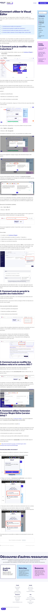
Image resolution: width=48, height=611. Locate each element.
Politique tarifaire (41, 26)
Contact (35, 3)
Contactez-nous (12, 545)
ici (19, 423)
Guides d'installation (17, 596)
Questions (17, 600)
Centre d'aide (17, 597)
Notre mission (30, 587)
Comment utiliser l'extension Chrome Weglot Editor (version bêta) (17, 32)
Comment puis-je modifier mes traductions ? (12, 26)
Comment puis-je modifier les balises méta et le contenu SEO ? (16, 30)
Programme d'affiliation (30, 591)
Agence (39, 28)
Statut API (30, 603)
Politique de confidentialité (30, 599)
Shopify (40, 32)
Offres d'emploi (30, 588)
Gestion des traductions (41, 22)
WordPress (40, 30)
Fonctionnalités (17, 587)
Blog (30, 600)
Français (8, 2)
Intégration (17, 588)
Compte (40, 24)
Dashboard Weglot (18, 418)
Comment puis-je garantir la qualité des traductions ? (14, 28)
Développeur (17, 599)
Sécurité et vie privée (41, 36)
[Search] (43, 13)
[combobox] (9, 3)
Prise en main (41, 20)
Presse (30, 596)
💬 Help (3, 608)
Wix (39, 33)
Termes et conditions (30, 597)
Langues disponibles (17, 592)
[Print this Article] (31, 13)
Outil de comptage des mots (17, 602)
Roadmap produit (30, 602)
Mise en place (41, 18)
